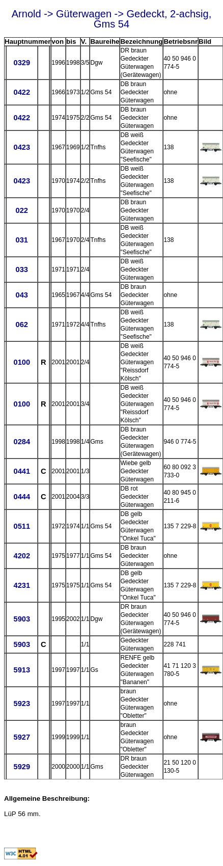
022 (22, 210)
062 (22, 324)
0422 (21, 92)
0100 (21, 362)
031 (22, 240)
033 (22, 269)
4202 (21, 556)
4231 (21, 585)
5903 (21, 619)
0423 (21, 147)
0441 (21, 471)
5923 (21, 703)
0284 (21, 442)
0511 (21, 526)
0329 (21, 63)
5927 (21, 737)
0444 (21, 497)
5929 (21, 767)
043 (22, 295)
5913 (21, 670)
